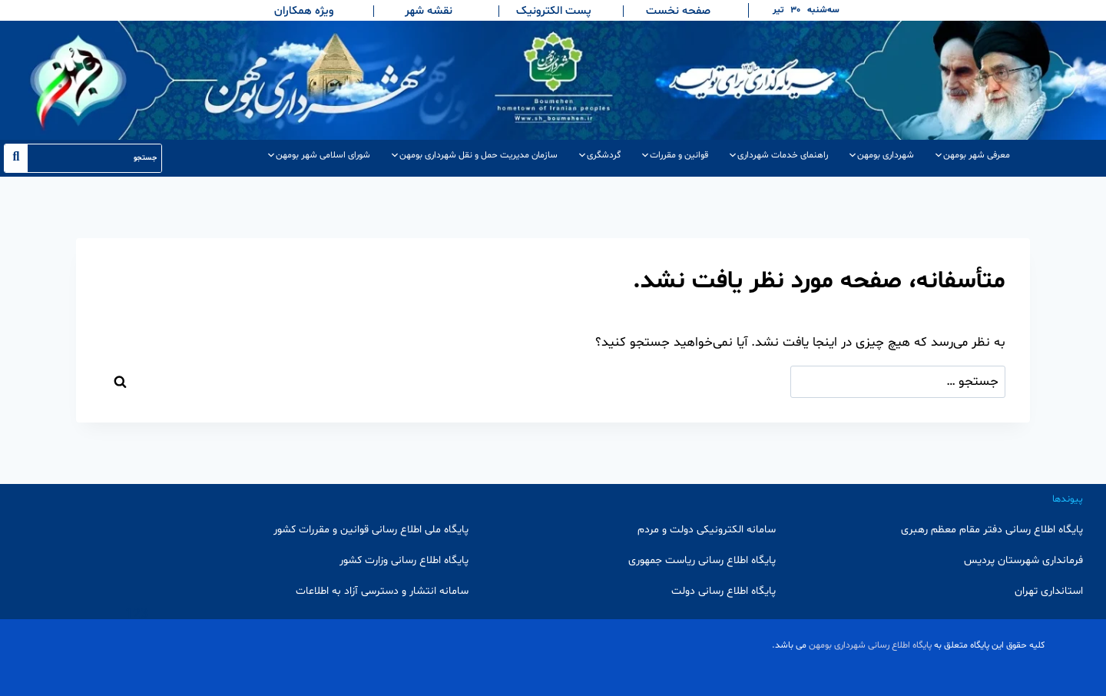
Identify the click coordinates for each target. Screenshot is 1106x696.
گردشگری (599, 155)
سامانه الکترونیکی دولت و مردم (706, 529)
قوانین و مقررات (674, 155)
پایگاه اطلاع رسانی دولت (723, 591)
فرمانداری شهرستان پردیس (1023, 560)
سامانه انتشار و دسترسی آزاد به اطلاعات (382, 591)
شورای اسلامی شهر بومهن (318, 155)
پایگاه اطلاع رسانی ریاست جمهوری (702, 560)
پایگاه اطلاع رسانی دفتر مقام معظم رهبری (992, 529)
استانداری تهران (1049, 591)
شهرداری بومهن (881, 155)
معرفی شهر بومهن (972, 155)
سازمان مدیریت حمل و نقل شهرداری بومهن (474, 155)
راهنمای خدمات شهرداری (778, 155)
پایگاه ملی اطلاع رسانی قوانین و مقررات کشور (371, 529)
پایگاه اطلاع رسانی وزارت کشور (404, 560)
